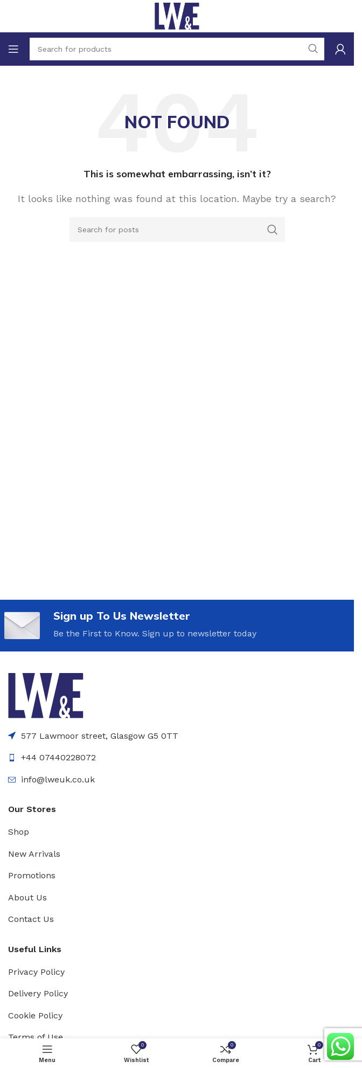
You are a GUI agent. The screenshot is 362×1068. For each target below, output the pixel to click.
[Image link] (45, 695)
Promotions (31, 875)
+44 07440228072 (58, 757)
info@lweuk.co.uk (58, 779)
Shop (18, 832)
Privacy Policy (36, 972)
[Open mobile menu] (13, 49)
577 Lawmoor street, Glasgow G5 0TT (99, 736)
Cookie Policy (35, 1015)
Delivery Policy (38, 993)
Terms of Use (35, 1037)
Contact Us (31, 919)
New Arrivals (34, 854)
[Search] (177, 229)
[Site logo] (177, 15)
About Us (27, 897)
